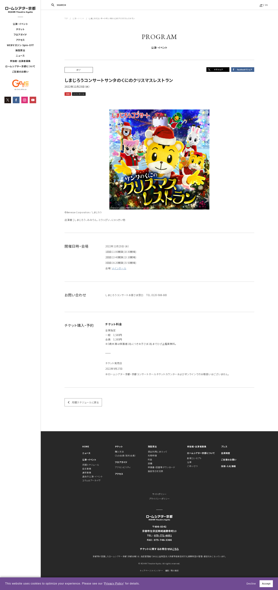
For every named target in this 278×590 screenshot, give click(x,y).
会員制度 (225, 452)
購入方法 (119, 451)
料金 (150, 459)
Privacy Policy (114, 583)
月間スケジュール (90, 464)
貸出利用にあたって (157, 451)
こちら (175, 549)
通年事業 (86, 472)
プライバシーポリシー (159, 498)
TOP (66, 18)
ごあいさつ (192, 465)
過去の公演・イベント (92, 476)
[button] (141, 584)
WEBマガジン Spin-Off (20, 45)
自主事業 (86, 468)
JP (261, 4)
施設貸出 (20, 50)
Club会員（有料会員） (125, 455)
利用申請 (152, 455)
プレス (224, 446)
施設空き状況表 (155, 471)
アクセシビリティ (123, 467)
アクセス (20, 40)
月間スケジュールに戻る (85, 402)
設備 (150, 463)
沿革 (189, 462)
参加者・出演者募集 (20, 61)
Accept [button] (266, 583)
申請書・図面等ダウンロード (161, 467)
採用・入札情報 (228, 466)
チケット (20, 29)
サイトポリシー (159, 493)
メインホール (119, 268)
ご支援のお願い (20, 71)
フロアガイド (20, 34)
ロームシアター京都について (20, 66)
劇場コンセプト (194, 458)
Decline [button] (251, 583)
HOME (85, 446)
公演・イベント (20, 24)
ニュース (20, 55)
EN (266, 4)
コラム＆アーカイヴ (91, 480)
